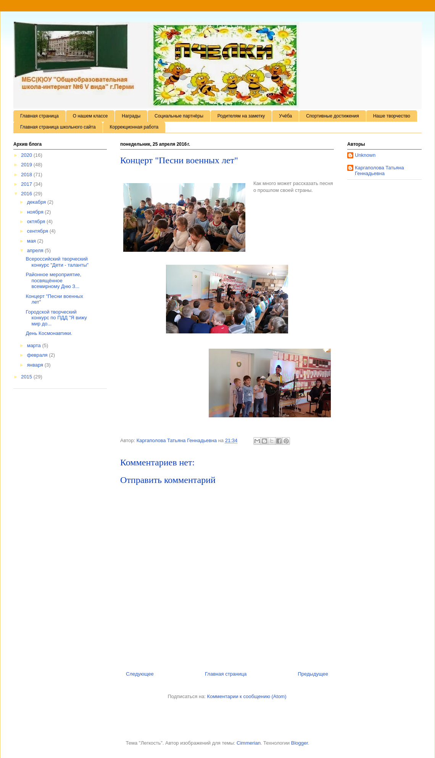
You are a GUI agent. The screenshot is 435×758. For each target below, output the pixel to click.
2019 (27, 164)
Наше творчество (391, 116)
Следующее (140, 674)
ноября (36, 212)
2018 (27, 174)
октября (37, 221)
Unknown (365, 155)
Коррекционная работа (134, 127)
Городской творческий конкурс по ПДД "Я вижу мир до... (56, 318)
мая (32, 241)
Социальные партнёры (179, 116)
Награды (131, 116)
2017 (27, 184)
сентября (38, 231)
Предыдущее (313, 674)
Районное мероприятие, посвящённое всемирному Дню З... (53, 280)
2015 (27, 377)
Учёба (285, 116)
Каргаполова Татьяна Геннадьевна (379, 171)
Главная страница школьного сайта (58, 127)
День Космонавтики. (49, 333)
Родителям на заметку (241, 116)
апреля (36, 250)
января (36, 365)
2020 (27, 155)
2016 (27, 193)
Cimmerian (249, 743)
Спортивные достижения (332, 116)
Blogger (299, 743)
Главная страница (39, 116)
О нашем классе (90, 116)
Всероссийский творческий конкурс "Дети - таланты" (57, 262)
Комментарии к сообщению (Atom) (247, 696)
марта (34, 345)
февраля (38, 355)
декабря (37, 202)
